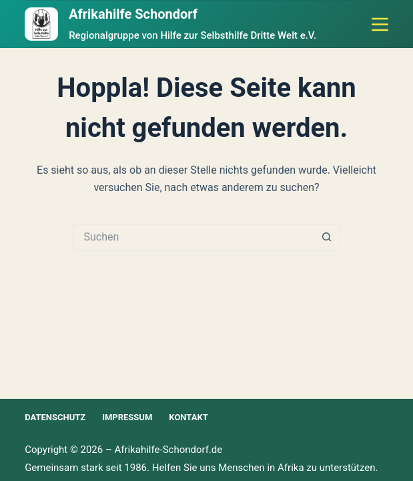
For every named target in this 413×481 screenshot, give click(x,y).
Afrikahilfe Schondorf (133, 14)
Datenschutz (55, 417)
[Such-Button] (327, 237)
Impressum (127, 417)
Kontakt (188, 417)
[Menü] (380, 24)
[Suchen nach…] (193, 237)
